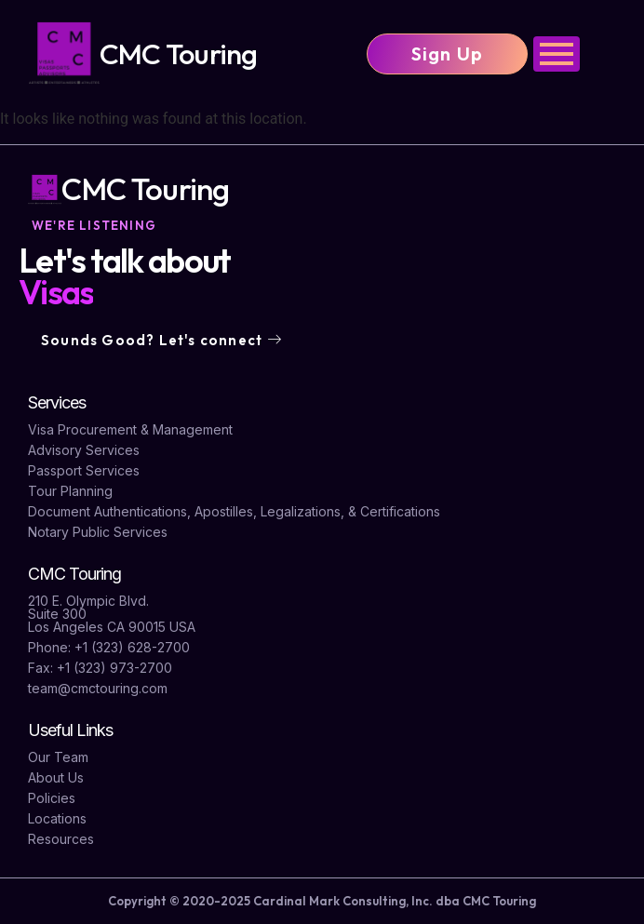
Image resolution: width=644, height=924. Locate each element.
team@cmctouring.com (98, 688)
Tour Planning (70, 491)
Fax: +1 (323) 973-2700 (100, 668)
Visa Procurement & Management (130, 429)
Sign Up (447, 53)
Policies (51, 798)
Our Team (58, 757)
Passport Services (84, 470)
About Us (56, 777)
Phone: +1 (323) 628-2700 (109, 647)
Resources (61, 839)
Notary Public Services (98, 532)
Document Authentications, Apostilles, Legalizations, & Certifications (234, 511)
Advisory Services (84, 450)
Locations (57, 818)
